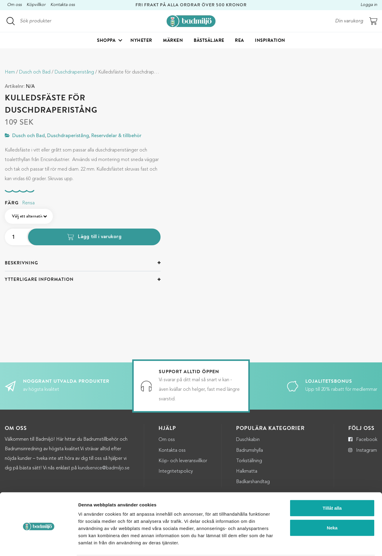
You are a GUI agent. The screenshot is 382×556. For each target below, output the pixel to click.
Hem (10, 72)
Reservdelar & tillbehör (116, 136)
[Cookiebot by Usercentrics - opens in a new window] (39, 544)
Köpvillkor (36, 5)
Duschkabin (248, 439)
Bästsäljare (209, 40)
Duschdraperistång (74, 72)
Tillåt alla (332, 485)
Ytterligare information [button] (39, 279)
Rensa (28, 203)
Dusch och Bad (34, 72)
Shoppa (106, 40)
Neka (332, 505)
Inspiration (270, 40)
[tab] (83, 263)
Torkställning (249, 461)
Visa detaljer (325, 544)
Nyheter (141, 40)
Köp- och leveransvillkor (182, 461)
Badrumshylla (249, 450)
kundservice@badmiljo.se (104, 468)
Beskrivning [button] (21, 263)
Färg (12, 202)
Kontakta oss (62, 5)
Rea (239, 40)
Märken (173, 40)
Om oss (14, 5)
